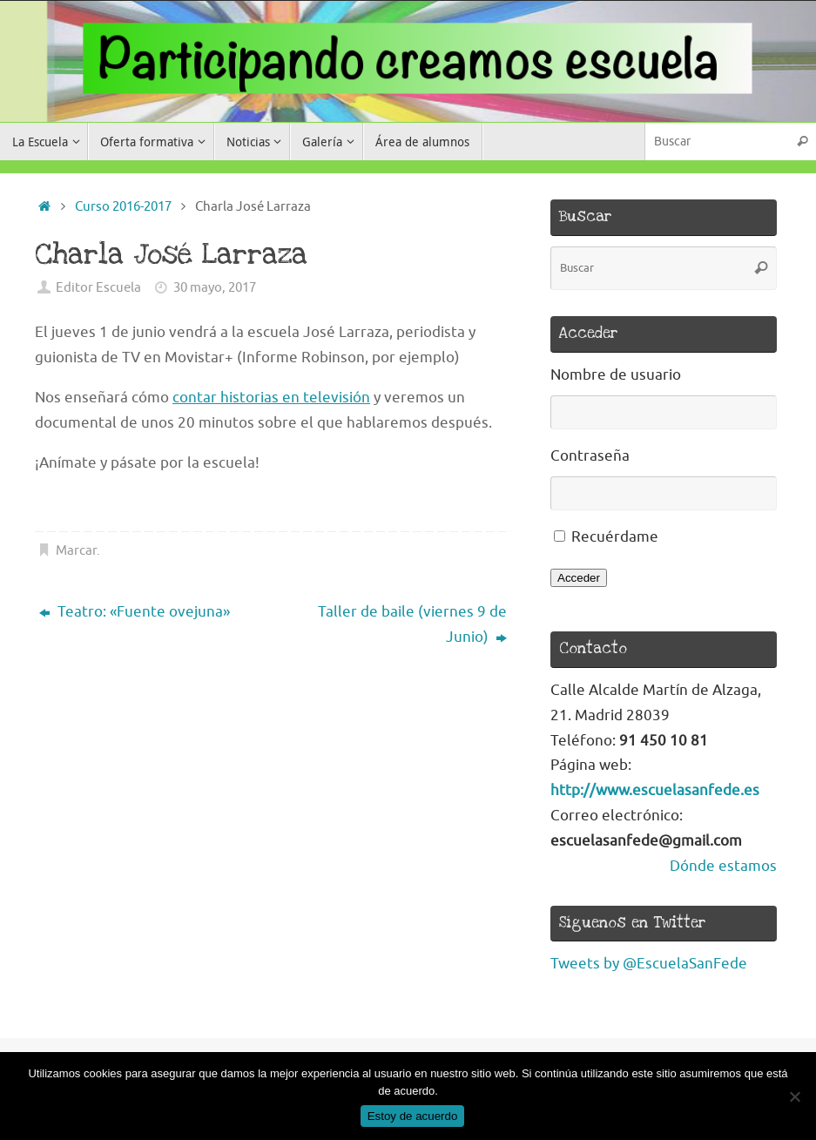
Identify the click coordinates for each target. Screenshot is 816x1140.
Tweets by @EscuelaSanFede (648, 963)
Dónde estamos (723, 866)
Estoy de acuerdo (413, 1116)
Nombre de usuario (615, 375)
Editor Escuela (98, 287)
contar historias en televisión (271, 397)
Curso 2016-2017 (123, 206)
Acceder (578, 577)
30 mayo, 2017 (214, 287)
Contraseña (590, 456)
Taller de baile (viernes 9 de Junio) (412, 624)
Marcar (76, 550)
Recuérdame (614, 537)
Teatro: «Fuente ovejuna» (134, 612)
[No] (794, 1096)
